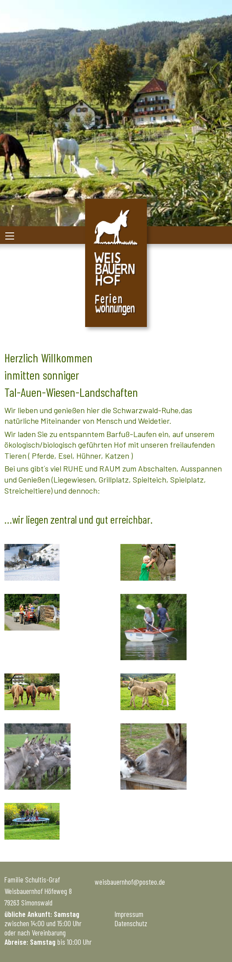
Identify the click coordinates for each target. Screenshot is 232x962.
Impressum (129, 914)
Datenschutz (131, 923)
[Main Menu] (9, 236)
